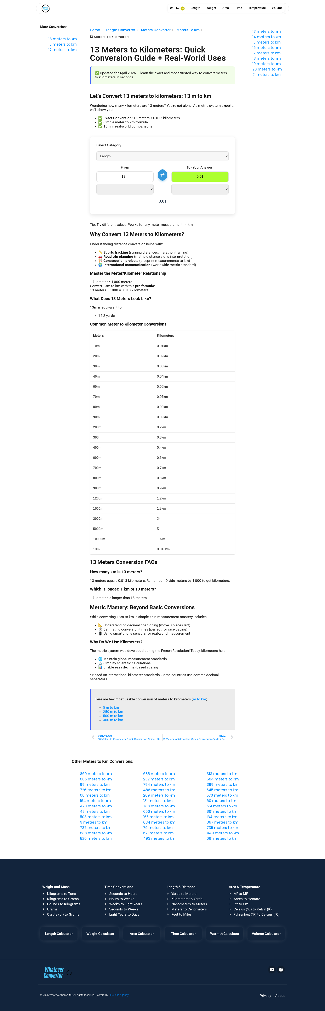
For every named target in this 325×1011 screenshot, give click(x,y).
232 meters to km (159, 779)
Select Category (108, 145)
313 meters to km (222, 773)
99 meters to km (95, 784)
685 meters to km (159, 773)
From (125, 167)
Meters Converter (156, 30)
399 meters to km (223, 784)
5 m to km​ (111, 707)
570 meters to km (222, 795)
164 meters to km (95, 800)
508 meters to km (96, 816)
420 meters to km (96, 806)
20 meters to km (267, 69)
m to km (199, 699)
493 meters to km (159, 838)
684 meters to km (223, 779)
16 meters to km (266, 47)
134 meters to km (222, 816)
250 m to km (113, 712)
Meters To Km (188, 30)
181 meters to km (158, 800)
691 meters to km (222, 838)
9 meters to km (93, 822)
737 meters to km (96, 827)
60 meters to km (221, 800)
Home (95, 30)
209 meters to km (159, 795)
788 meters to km (159, 806)
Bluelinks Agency (119, 994)
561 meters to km (222, 806)
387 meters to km (222, 822)
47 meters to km (95, 811)
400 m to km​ (113, 720)
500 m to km (113, 716)
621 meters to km (158, 833)
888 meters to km (96, 833)
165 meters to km (158, 816)
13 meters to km (63, 38)
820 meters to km (96, 838)
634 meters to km (159, 822)
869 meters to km (96, 773)
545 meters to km (222, 789)
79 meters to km (158, 827)
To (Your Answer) (200, 167)
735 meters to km (222, 827)
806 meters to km (96, 779)
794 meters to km (159, 784)
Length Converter (120, 30)
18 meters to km (266, 58)
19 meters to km (266, 63)
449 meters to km (223, 833)
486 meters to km (159, 789)
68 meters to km (95, 795)
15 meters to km (63, 44)
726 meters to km (96, 789)
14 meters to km (266, 36)
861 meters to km (222, 811)
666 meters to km (159, 811)
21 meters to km (266, 74)
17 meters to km (63, 49)
